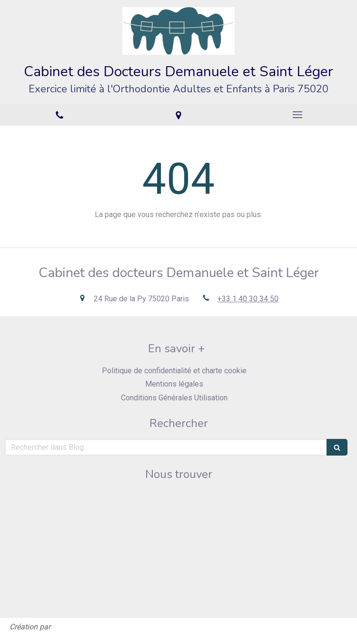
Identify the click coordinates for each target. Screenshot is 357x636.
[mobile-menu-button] (297, 114)
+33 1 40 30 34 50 (248, 298)
